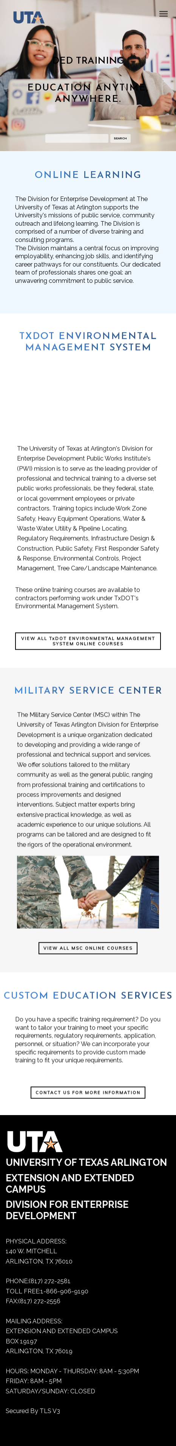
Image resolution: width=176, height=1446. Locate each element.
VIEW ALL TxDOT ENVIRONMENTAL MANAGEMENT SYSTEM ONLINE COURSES (88, 651)
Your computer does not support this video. (88, 412)
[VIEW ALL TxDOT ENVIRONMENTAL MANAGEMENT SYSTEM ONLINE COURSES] (88, 651)
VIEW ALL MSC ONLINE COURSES (88, 957)
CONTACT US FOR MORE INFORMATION (88, 1096)
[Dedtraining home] (25, 19)
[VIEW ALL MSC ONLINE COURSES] (88, 956)
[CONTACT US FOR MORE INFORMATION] (88, 1095)
